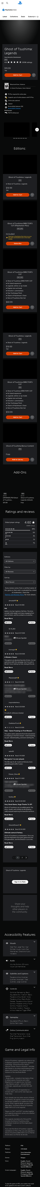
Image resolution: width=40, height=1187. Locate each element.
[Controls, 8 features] (20, 999)
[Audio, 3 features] (20, 963)
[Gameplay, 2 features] (20, 1020)
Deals (23, 17)
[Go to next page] (26, 857)
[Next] (37, 129)
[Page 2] (22, 857)
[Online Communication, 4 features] (20, 1034)
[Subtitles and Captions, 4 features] (20, 977)
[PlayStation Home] (20, 3)
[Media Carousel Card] (17, 129)
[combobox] (20, 561)
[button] (14, 108)
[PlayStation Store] (10, 9)
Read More (8, 618)
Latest (5, 17)
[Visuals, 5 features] (20, 948)
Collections (14, 17)
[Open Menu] (2, 3)
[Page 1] (18, 857)
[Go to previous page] (14, 857)
